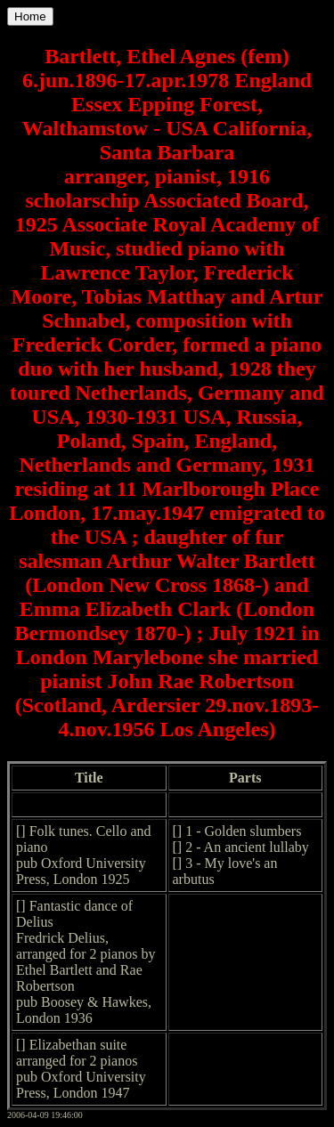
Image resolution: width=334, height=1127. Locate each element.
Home (30, 16)
